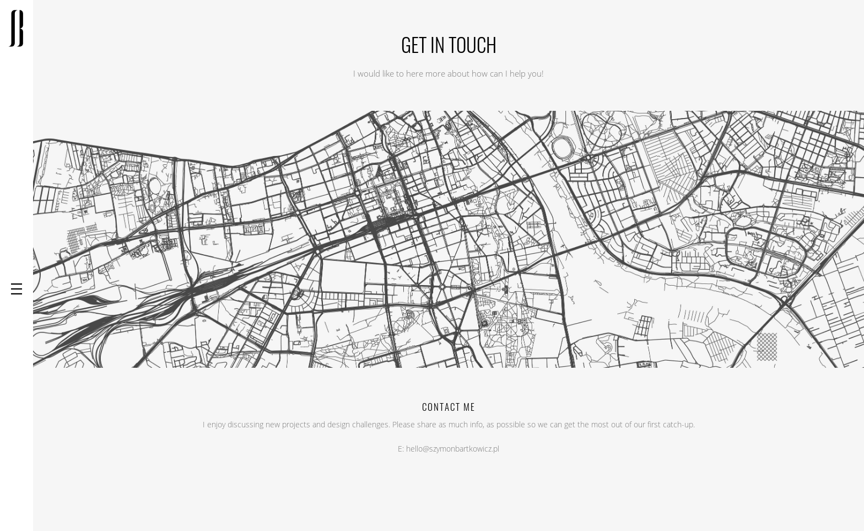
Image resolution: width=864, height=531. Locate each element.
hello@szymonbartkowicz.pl (452, 448)
